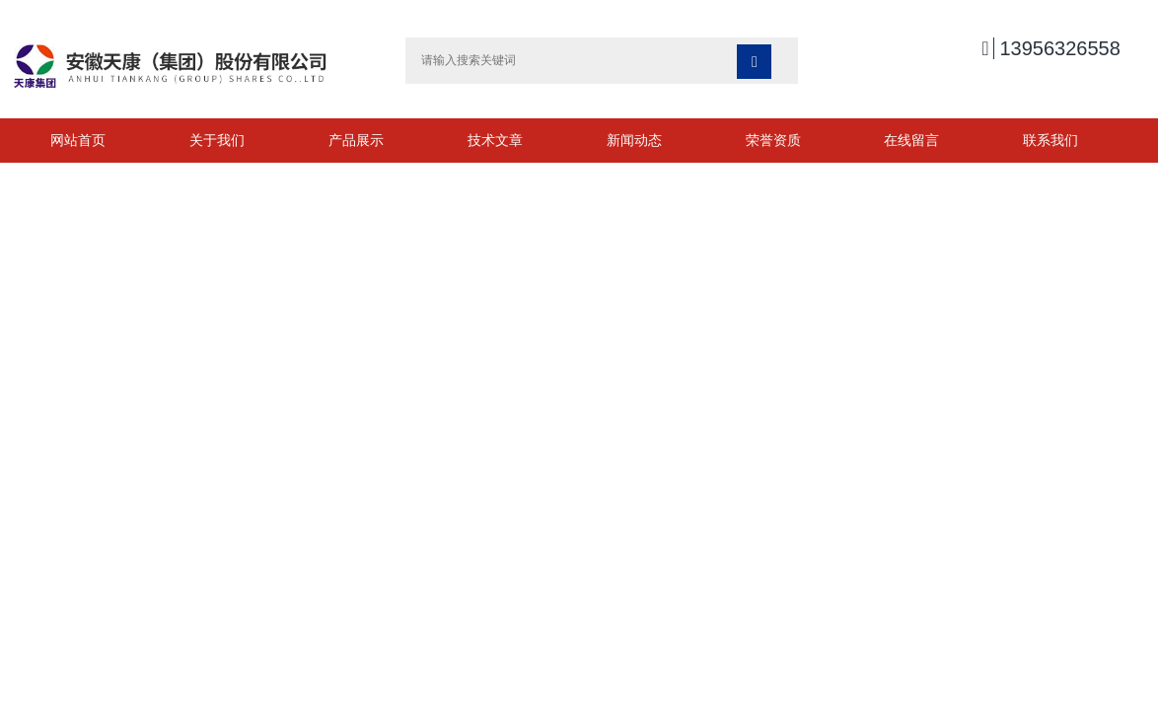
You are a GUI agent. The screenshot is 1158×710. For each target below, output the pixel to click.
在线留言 (911, 140)
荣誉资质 (773, 140)
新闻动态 (634, 140)
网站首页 (78, 140)
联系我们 (1050, 140)
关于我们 (217, 140)
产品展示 (356, 140)
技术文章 (495, 140)
